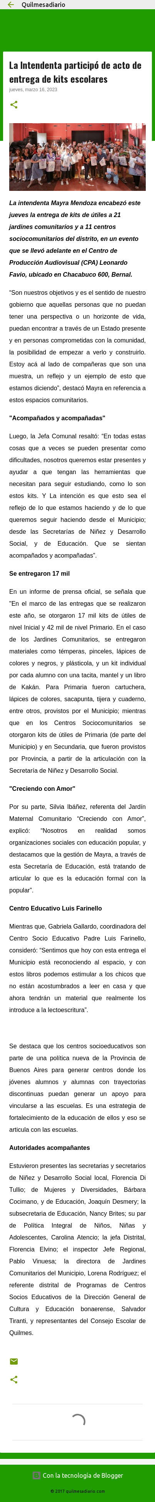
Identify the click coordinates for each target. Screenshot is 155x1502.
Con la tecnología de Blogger (77, 1475)
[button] (13, 105)
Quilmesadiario (43, 4)
